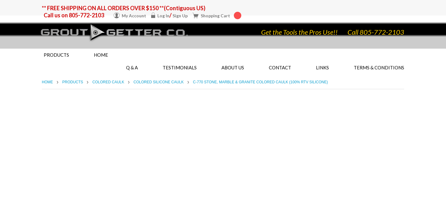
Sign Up (180, 15)
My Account (134, 15)
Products (56, 55)
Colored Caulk (108, 82)
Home (101, 55)
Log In (163, 15)
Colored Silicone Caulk (158, 82)
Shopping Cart (221, 15)
